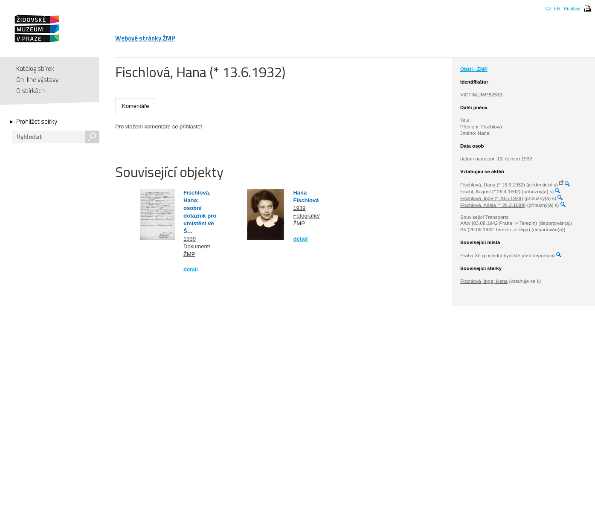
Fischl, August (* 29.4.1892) (490, 191)
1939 (189, 239)
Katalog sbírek (35, 68)
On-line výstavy (37, 79)
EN (557, 8)
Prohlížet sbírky (36, 121)
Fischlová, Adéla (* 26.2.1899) (492, 205)
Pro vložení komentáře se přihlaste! (158, 126)
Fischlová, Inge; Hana (484, 281)
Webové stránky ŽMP (145, 38)
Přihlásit (572, 8)
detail (190, 269)
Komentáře (135, 106)
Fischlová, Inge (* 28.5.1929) (491, 198)
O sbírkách (30, 91)
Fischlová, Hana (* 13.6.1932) (492, 184)
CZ (549, 8)
